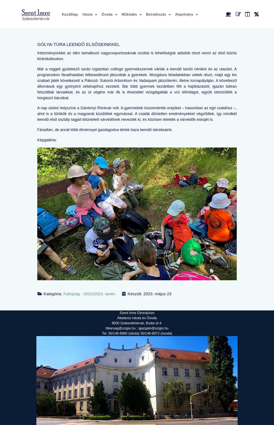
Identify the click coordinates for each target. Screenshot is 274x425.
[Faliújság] (248, 14)
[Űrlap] (239, 14)
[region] (137, 214)
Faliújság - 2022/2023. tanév (89, 294)
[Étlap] (229, 14)
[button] (43, 214)
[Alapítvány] (256, 14)
